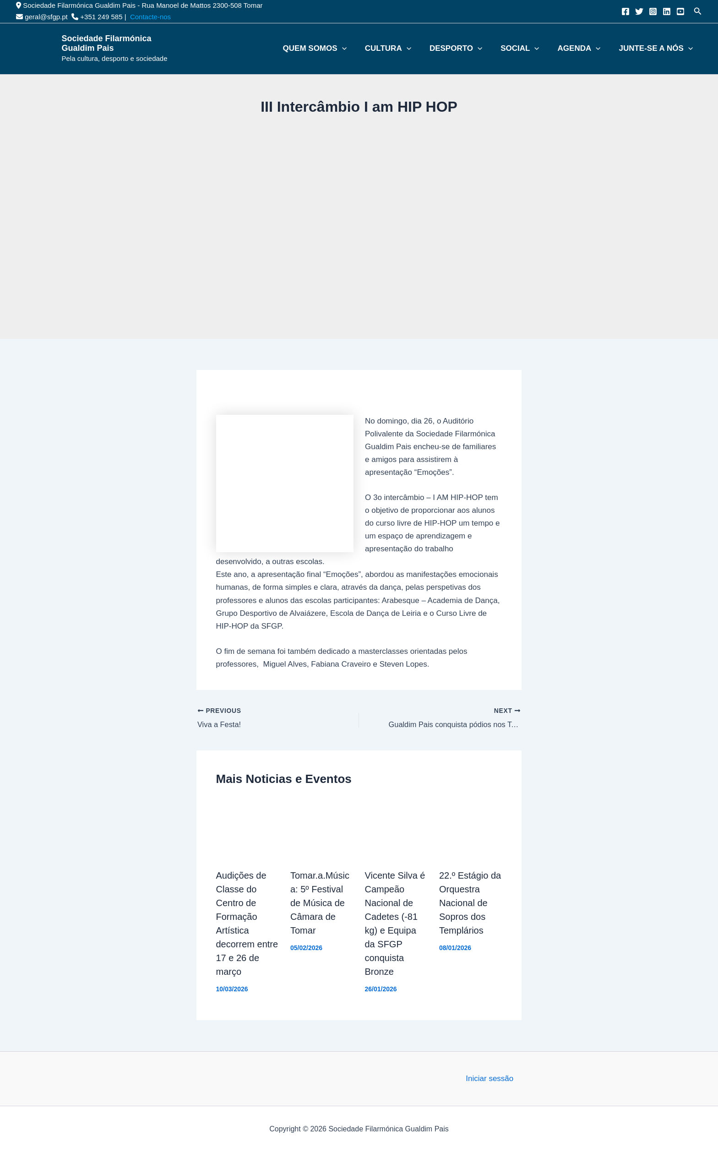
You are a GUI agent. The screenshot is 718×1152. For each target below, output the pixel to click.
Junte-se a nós (663, 48)
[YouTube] (680, 11)
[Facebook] (625, 11)
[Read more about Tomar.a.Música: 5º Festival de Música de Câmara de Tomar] (322, 829)
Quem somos (363, 48)
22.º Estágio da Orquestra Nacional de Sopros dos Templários (470, 902)
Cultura (428, 48)
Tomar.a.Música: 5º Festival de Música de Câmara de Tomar (319, 902)
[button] (698, 11)
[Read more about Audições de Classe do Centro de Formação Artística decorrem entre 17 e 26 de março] (247, 829)
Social (543, 48)
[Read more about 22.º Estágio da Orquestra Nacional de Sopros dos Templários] (470, 829)
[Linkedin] (667, 11)
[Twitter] (639, 11)
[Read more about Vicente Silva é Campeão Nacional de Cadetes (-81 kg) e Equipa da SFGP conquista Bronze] (396, 829)
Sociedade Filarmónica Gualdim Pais (107, 43)
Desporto (487, 48)
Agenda (594, 48)
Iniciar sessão (489, 1078)
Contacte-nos (150, 17)
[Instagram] (653, 11)
